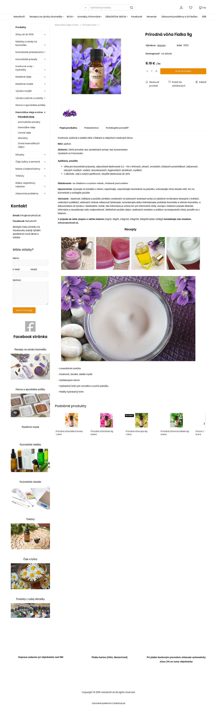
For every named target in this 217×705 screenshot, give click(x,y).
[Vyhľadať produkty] (112, 8)
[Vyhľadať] (84, 8)
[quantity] (152, 71)
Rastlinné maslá (24, 83)
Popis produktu (68, 128)
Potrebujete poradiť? (117, 128)
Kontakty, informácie (89, 16)
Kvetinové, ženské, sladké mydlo (75, 375)
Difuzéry (20, 154)
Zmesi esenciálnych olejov (29, 145)
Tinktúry (20, 175)
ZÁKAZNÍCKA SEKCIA (115, 16)
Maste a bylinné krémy (28, 168)
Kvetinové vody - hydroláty (25, 68)
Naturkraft (19, 16)
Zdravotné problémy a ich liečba (179, 16)
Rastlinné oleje (23, 76)
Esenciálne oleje (26, 127)
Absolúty (23, 138)
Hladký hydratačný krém (71, 393)
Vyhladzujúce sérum (69, 381)
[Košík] (202, 7)
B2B (204, 16)
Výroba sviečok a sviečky (29, 98)
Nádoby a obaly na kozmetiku (26, 43)
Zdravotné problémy (27, 193)
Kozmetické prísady (26, 59)
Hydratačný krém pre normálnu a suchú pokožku (83, 387)
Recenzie (152, 16)
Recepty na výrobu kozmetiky (46, 16)
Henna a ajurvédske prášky (30, 105)
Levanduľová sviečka (70, 369)
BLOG (70, 16)
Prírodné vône (26, 116)
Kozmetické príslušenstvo (30, 52)
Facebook (136, 16)
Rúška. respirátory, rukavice (26, 184)
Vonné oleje (24, 132)
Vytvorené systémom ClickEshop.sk (108, 703)
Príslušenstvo (91, 128)
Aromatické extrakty (29, 122)
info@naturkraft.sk (68, 224)
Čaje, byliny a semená (28, 161)
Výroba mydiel (24, 90)
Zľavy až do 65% (25, 34)
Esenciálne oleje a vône (29, 112)
